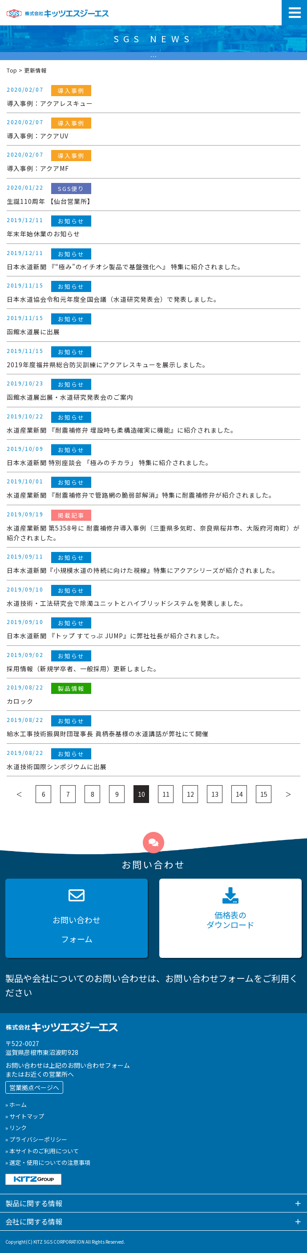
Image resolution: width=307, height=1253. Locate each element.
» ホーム (16, 1104)
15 (263, 794)
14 (239, 794)
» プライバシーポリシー (36, 1139)
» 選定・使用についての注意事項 (47, 1162)
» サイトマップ (24, 1116)
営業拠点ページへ (34, 1087)
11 (166, 794)
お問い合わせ (76, 918)
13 (214, 794)
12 (190, 794)
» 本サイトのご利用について (42, 1151)
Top (12, 70)
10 (141, 794)
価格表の (230, 909)
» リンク (16, 1127)
